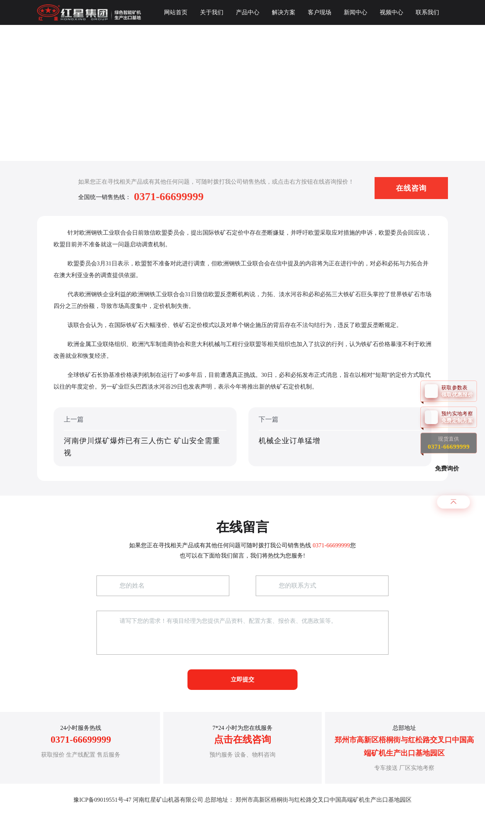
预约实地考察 (459, 417)
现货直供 (449, 443)
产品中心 (247, 12)
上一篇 (145, 437)
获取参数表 (459, 391)
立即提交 (242, 679)
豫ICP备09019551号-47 (102, 800)
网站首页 (175, 12)
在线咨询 (411, 188)
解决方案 (283, 12)
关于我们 (211, 12)
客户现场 (319, 12)
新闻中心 (355, 12)
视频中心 (391, 12)
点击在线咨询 (242, 739)
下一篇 (340, 437)
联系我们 (427, 12)
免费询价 (447, 468)
